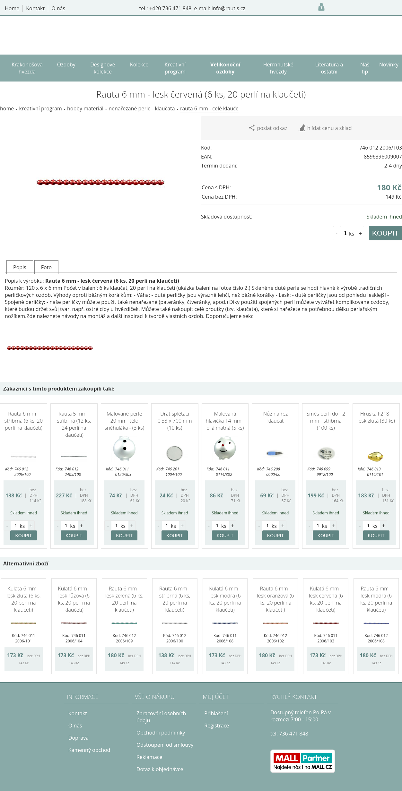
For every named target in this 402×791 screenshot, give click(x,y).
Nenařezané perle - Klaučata (142, 108)
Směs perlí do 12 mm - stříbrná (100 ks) (326, 420)
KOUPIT (385, 233)
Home (7, 108)
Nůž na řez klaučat (275, 417)
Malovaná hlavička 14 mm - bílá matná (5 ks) (225, 420)
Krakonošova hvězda (27, 68)
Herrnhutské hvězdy (278, 68)
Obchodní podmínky (160, 732)
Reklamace (149, 757)
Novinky (388, 64)
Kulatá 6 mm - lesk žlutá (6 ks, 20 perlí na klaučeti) (23, 599)
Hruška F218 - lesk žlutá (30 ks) (376, 417)
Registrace (216, 725)
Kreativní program (40, 108)
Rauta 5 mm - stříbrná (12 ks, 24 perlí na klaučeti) (74, 424)
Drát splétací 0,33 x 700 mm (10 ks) (175, 420)
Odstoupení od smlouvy (164, 744)
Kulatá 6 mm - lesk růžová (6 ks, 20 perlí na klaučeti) (74, 599)
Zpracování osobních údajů (161, 717)
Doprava (78, 737)
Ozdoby (66, 64)
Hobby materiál (85, 108)
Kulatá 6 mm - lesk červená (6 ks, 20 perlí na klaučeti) (326, 599)
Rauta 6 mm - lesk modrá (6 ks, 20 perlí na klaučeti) (376, 599)
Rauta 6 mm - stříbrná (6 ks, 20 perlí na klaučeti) (23, 420)
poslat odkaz (267, 128)
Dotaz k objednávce (159, 769)
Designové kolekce (102, 68)
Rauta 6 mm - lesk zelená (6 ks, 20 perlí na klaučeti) (124, 599)
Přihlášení (216, 713)
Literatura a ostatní (329, 68)
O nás (75, 725)
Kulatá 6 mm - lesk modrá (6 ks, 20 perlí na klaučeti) (225, 599)
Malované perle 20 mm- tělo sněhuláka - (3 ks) (124, 420)
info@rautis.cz (228, 8)
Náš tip (365, 68)
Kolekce (139, 64)
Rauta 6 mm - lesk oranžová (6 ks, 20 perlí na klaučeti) (275, 599)
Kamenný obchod (89, 749)
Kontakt (77, 713)
